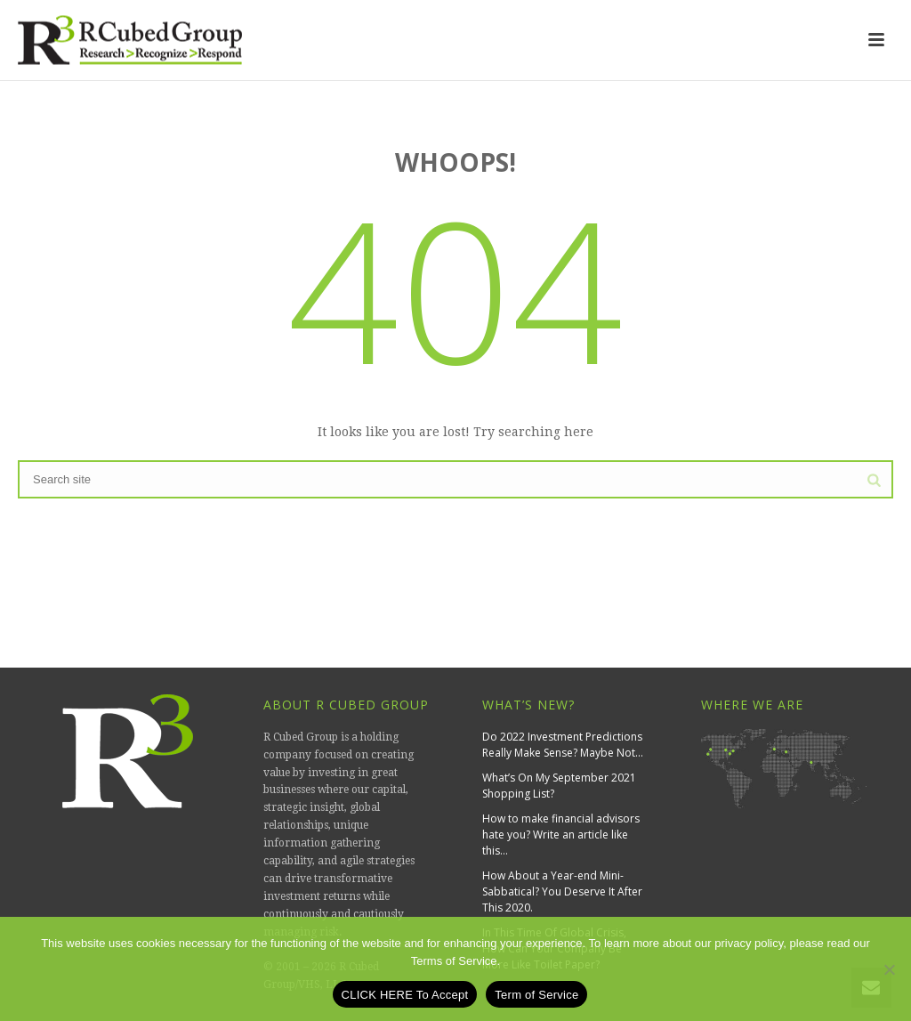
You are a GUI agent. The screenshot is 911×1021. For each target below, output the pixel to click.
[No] (889, 969)
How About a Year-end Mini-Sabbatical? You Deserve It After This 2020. (562, 891)
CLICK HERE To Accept (405, 994)
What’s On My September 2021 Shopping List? (559, 785)
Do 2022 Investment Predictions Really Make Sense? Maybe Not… (562, 744)
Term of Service (536, 994)
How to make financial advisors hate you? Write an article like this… (561, 834)
